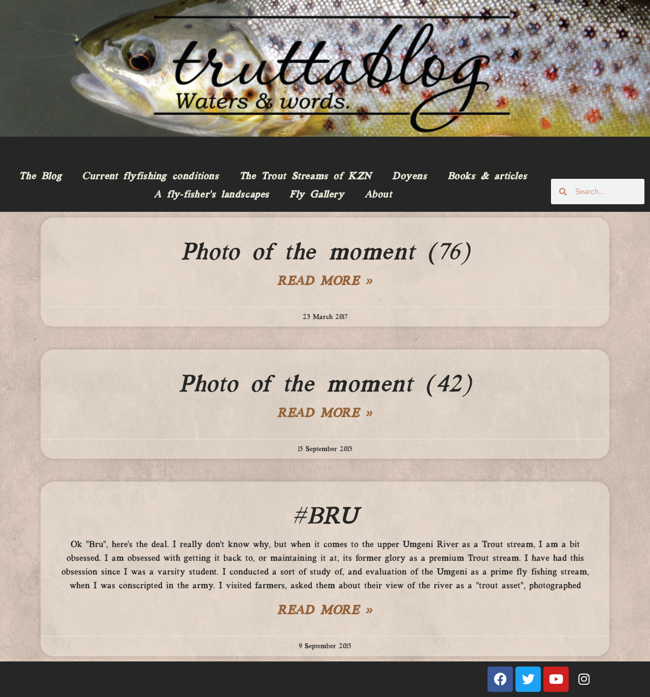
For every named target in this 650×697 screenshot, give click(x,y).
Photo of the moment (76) (325, 253)
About (378, 195)
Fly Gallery (316, 195)
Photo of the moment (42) (324, 385)
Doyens (409, 177)
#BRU (324, 517)
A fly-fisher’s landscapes (211, 195)
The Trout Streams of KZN (305, 177)
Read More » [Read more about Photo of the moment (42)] (325, 414)
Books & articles (487, 177)
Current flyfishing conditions (150, 177)
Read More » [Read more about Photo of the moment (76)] (325, 281)
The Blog (40, 177)
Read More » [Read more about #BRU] (325, 611)
